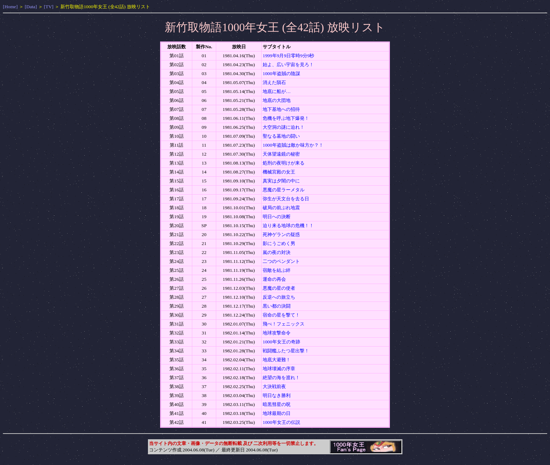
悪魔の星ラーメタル (283, 189)
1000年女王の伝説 (281, 422)
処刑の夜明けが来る (283, 163)
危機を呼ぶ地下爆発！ (286, 118)
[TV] (49, 6)
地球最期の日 (277, 413)
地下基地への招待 (281, 109)
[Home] (10, 6)
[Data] (31, 6)
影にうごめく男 (279, 243)
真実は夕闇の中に (281, 180)
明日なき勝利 (277, 395)
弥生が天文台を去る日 (286, 198)
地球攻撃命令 (277, 333)
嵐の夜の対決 (277, 252)
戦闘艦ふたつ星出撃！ (286, 350)
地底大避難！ (277, 359)
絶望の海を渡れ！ (281, 377)
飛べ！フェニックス (283, 324)
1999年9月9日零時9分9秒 (288, 55)
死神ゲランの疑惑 (281, 234)
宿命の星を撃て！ (281, 315)
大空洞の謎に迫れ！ (283, 127)
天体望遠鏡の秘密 (281, 154)
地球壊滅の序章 (279, 368)
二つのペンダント (281, 261)
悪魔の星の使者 (279, 288)
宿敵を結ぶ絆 (277, 270)
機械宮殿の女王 (279, 172)
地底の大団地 (277, 100)
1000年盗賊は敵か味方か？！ (293, 145)
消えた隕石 (274, 82)
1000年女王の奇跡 (281, 341)
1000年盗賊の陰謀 (281, 73)
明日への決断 (277, 216)
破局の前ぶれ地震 (281, 207)
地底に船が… (277, 91)
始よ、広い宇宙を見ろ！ (288, 64)
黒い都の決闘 (277, 306)
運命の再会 (274, 279)
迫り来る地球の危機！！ (288, 225)
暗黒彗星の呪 (277, 404)
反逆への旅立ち (279, 297)
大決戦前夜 (274, 386)
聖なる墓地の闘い (281, 136)
